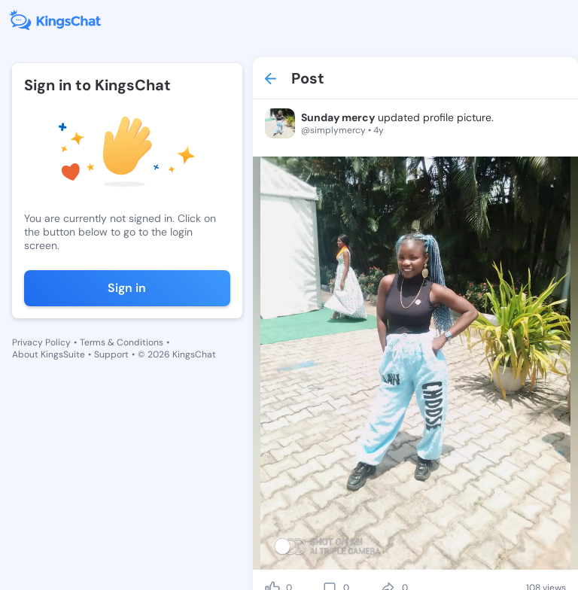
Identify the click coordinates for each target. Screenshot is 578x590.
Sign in (127, 288)
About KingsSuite (48, 354)
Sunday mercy (338, 117)
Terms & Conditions (121, 342)
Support (111, 354)
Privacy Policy (41, 342)
